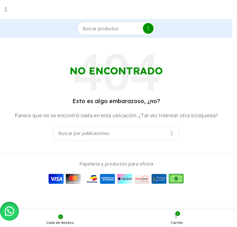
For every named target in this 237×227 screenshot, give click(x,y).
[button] (9, 211)
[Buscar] (116, 28)
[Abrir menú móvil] (6, 9)
